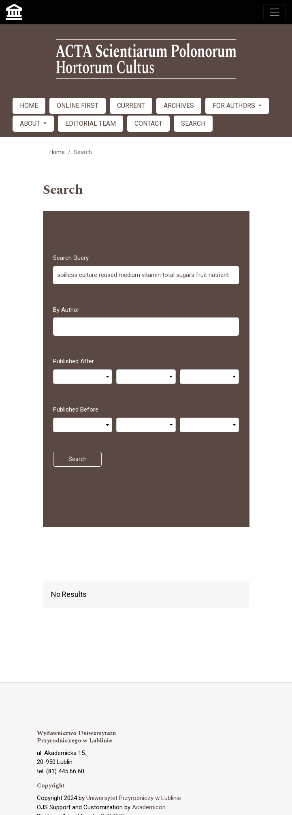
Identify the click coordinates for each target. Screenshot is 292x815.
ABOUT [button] (31, 123)
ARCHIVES (179, 105)
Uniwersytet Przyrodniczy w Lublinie (133, 798)
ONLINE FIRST (77, 105)
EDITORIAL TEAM (90, 123)
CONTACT (148, 123)
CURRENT (131, 105)
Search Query (71, 258)
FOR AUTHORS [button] (235, 105)
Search (77, 459)
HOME (29, 105)
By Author (66, 309)
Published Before (75, 409)
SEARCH (193, 123)
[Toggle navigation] (274, 12)
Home (57, 152)
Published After (73, 361)
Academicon (149, 807)
